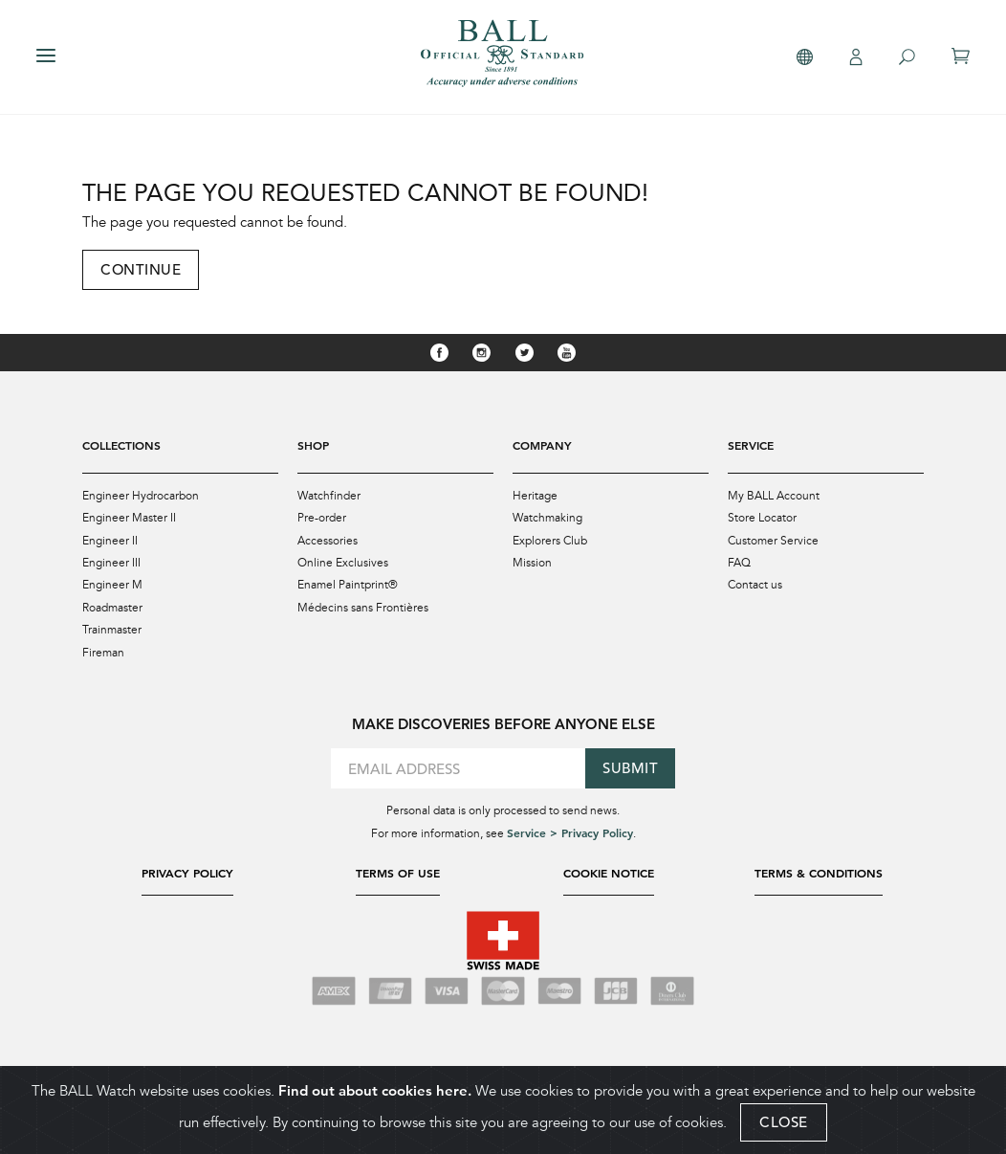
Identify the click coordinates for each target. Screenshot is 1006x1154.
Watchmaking (547, 516)
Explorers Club (550, 538)
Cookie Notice (608, 869)
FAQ (739, 560)
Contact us (755, 582)
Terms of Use (398, 869)
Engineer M (112, 582)
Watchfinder (329, 494)
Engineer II (110, 538)
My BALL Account (774, 494)
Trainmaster (112, 626)
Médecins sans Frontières (362, 604)
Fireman (103, 648)
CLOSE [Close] (783, 1122)
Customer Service (773, 538)
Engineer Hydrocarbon (140, 494)
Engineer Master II (129, 516)
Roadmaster (112, 604)
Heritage (535, 494)
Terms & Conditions (818, 869)
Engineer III (111, 560)
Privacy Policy (187, 869)
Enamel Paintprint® (347, 582)
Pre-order (321, 516)
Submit (630, 764)
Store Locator (762, 516)
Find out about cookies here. (374, 1090)
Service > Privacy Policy (570, 828)
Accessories (327, 538)
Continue (140, 269)
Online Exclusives (342, 560)
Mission (532, 560)
